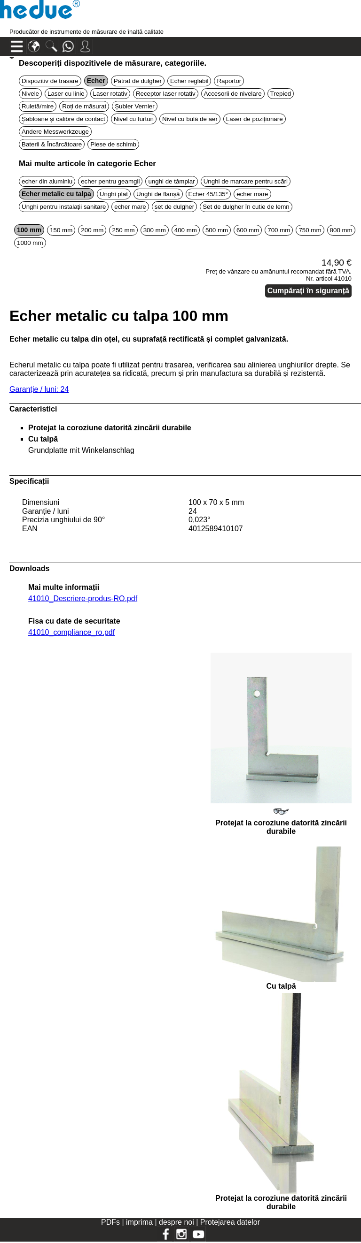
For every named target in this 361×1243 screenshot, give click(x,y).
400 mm (185, 230)
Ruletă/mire (38, 106)
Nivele (30, 93)
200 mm (92, 230)
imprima (139, 1222)
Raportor (229, 80)
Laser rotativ (110, 93)
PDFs (110, 1222)
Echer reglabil (189, 80)
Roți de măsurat (84, 106)
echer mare (252, 194)
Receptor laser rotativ (166, 93)
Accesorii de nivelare (233, 93)
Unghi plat (114, 194)
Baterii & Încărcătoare (52, 144)
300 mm (154, 230)
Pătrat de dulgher (138, 80)
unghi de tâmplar (171, 181)
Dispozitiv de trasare (50, 80)
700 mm (278, 230)
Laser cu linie (66, 93)
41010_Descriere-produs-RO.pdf (82, 598)
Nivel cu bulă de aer (190, 118)
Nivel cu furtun (134, 118)
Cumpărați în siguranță (308, 291)
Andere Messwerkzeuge (55, 131)
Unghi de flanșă (158, 194)
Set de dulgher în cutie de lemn (246, 206)
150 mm (61, 230)
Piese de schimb (113, 144)
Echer (96, 80)
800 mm (341, 230)
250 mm (123, 230)
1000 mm (30, 242)
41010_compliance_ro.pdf (71, 632)
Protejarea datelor (230, 1222)
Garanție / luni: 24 (39, 389)
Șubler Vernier (134, 106)
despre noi (176, 1222)
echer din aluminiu (47, 181)
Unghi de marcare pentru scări (246, 181)
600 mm (247, 230)
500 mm (216, 230)
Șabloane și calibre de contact (63, 118)
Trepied (280, 93)
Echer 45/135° (208, 194)
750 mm (309, 230)
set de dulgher (174, 206)
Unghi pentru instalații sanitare (64, 206)
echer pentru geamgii (110, 181)
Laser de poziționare (254, 118)
